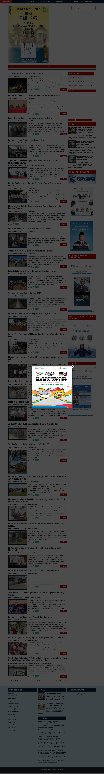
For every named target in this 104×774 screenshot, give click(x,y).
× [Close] (72, 366)
